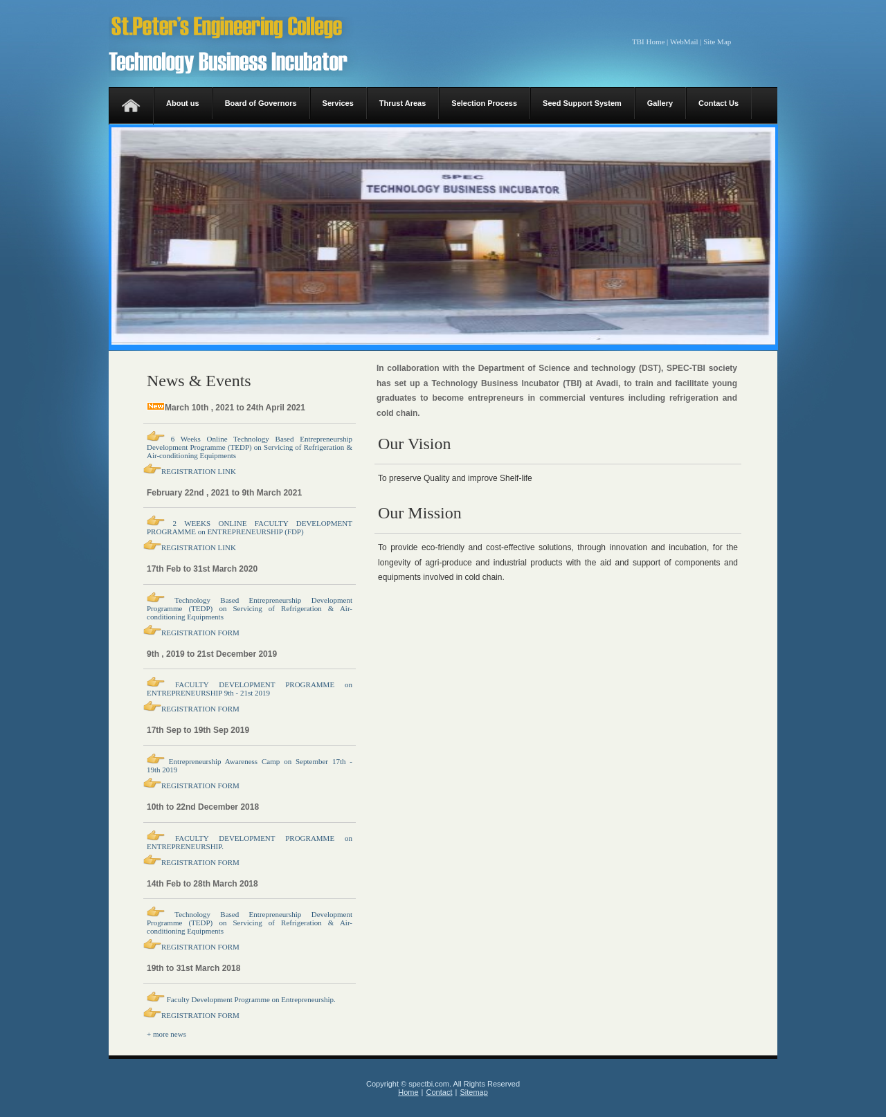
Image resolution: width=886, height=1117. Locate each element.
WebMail (684, 41)
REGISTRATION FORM (200, 632)
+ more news (166, 1034)
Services (338, 103)
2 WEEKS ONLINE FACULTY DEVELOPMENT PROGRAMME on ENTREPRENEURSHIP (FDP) (249, 527)
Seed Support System (582, 103)
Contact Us (718, 103)
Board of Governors (261, 103)
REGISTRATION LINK (198, 471)
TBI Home (648, 41)
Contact (439, 1092)
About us (182, 103)
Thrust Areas (402, 103)
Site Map (717, 41)
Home (408, 1092)
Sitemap (473, 1092)
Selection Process (484, 103)
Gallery (660, 103)
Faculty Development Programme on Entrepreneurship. (250, 999)
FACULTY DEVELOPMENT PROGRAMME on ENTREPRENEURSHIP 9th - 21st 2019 (249, 688)
